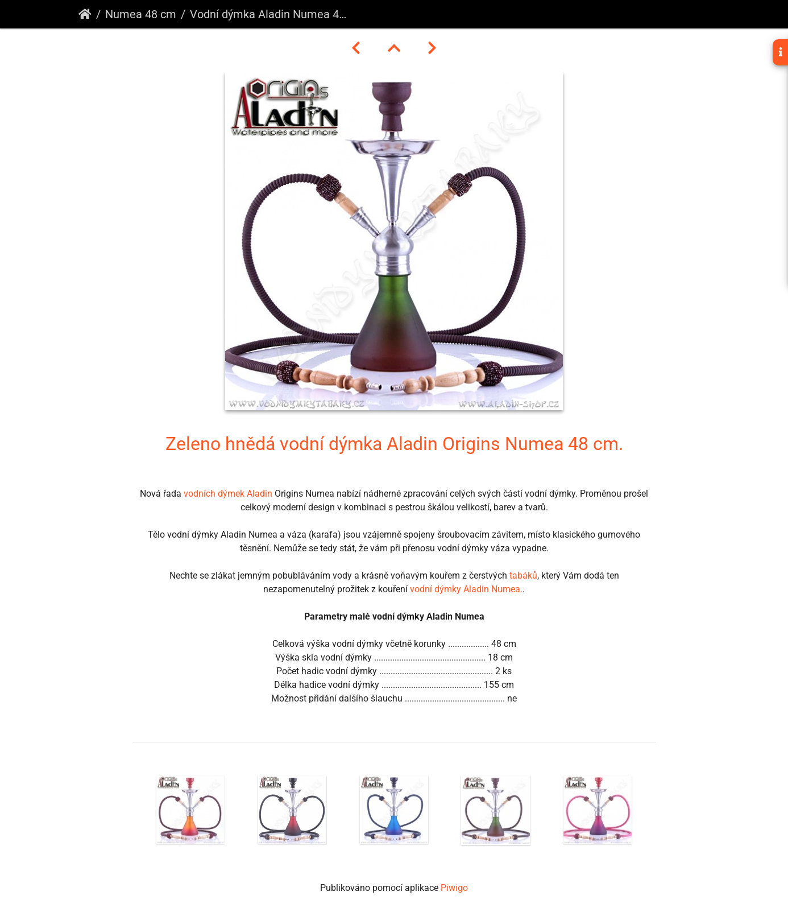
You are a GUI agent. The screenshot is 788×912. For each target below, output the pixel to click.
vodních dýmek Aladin (228, 493)
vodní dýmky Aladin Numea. (466, 589)
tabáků (523, 575)
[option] (191, 809)
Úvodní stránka (85, 14)
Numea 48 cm (140, 14)
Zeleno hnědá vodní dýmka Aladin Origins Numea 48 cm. (394, 444)
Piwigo (454, 887)
